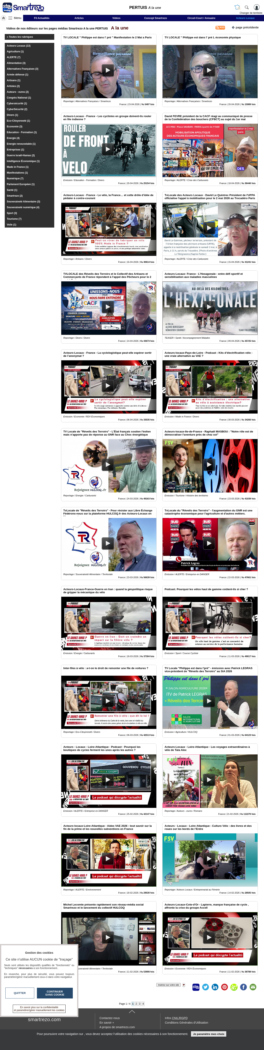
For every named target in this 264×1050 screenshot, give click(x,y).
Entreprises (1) (15, 149)
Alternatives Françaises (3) (22, 68)
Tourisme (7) (14, 218)
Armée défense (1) (17, 74)
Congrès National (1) (19, 97)
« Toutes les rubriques (20, 36)
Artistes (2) (13, 86)
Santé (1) (12, 190)
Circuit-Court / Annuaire (201, 18)
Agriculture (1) (15, 51)
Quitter (20, 993)
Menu (17, 18)
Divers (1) (12, 115)
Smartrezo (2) (15, 195)
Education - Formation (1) (22, 132)
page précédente (245, 27)
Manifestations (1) (17, 172)
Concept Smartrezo (155, 18)
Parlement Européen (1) (21, 184)
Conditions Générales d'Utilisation (186, 1022)
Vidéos (116, 18)
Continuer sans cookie (54, 993)
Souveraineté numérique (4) (23, 207)
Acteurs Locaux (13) (19, 45)
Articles (79, 18)
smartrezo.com (44, 1019)
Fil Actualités (41, 18)
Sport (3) (12, 213)
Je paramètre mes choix (208, 1034)
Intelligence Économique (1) (23, 161)
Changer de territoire (251, 13)
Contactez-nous (110, 1018)
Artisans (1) (13, 80)
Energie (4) (13, 138)
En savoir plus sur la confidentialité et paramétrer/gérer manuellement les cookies (39, 1009)
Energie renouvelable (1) (21, 143)
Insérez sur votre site (168, 985)
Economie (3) (14, 126)
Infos (176, 1018)
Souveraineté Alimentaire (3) (23, 201)
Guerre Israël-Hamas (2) (21, 155)
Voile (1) (11, 224)
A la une (118, 28)
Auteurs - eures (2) (18, 91)
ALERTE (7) (13, 57)
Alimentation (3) (16, 63)
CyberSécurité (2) (17, 109)
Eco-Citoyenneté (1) (18, 120)
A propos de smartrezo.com (117, 1027)
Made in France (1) (17, 167)
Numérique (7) (15, 178)
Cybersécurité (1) (17, 103)
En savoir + (107, 1022)
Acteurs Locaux (245, 18)
